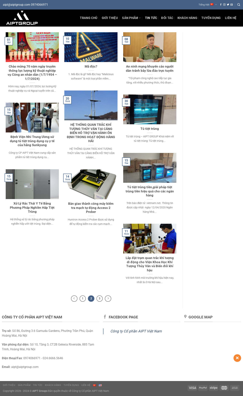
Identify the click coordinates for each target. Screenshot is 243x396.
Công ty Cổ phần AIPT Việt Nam (136, 331)
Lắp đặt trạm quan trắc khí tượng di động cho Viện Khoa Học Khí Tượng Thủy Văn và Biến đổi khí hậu (150, 264)
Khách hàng (187, 18)
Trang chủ (88, 18)
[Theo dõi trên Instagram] (224, 4)
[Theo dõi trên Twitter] (228, 4)
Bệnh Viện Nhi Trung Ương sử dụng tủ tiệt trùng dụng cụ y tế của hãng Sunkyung (32, 141)
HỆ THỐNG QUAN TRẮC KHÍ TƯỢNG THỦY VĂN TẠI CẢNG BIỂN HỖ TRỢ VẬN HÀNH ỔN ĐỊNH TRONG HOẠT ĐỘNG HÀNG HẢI (91, 133)
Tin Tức (151, 18)
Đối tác (167, 18)
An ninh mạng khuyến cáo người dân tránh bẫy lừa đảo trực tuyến (150, 68)
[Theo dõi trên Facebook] (221, 4)
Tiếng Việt (208, 4)
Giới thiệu (110, 18)
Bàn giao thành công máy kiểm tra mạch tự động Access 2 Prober (91, 208)
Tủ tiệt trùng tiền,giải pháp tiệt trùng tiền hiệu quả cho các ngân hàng (150, 191)
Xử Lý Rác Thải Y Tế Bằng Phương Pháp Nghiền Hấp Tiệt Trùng (32, 207)
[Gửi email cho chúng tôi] (231, 4)
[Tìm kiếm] (238, 4)
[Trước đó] (74, 298)
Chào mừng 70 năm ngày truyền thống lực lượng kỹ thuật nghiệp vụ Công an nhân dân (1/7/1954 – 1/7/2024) (32, 73)
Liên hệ (230, 18)
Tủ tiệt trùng (149, 129)
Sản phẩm (131, 18)
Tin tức (37, 385)
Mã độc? (91, 66)
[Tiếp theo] (108, 298)
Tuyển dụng (211, 18)
